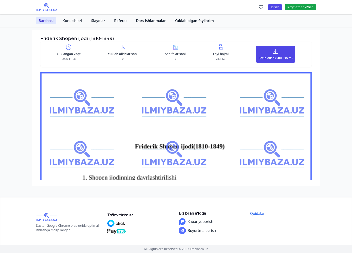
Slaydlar (98, 20)
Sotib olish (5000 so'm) (276, 58)
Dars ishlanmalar (151, 20)
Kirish (275, 7)
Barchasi (46, 20)
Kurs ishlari (72, 20)
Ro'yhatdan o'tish (300, 7)
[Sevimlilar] (261, 7)
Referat (120, 20)
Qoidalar (257, 213)
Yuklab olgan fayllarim (194, 20)
